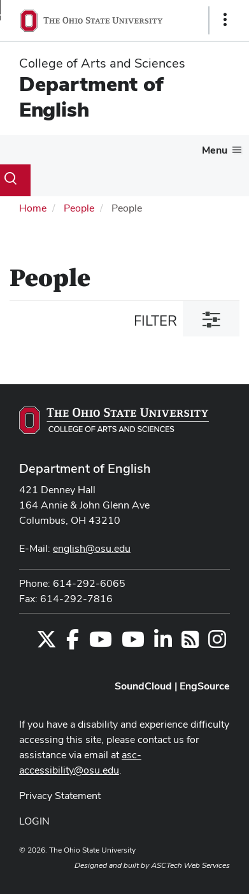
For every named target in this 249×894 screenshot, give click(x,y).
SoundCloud (143, 686)
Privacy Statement (60, 795)
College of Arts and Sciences (102, 63)
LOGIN (34, 821)
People (79, 208)
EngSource (205, 686)
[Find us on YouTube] (100, 643)
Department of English (91, 96)
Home (32, 208)
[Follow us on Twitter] (46, 643)
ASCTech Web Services (190, 865)
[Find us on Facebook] (72, 643)
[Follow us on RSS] (190, 643)
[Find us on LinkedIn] (163, 643)
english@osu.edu (92, 548)
